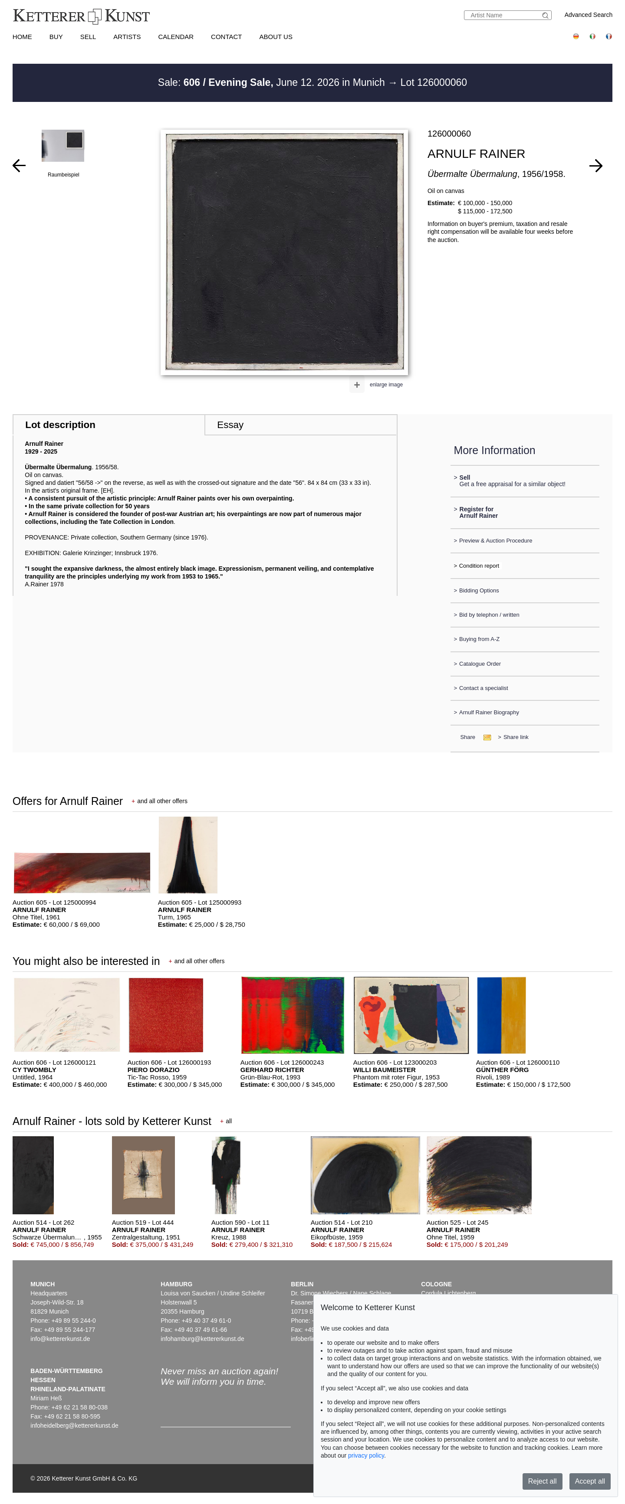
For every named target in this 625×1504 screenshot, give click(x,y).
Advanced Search (589, 14)
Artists (127, 36)
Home (22, 36)
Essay (230, 424)
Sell (88, 36)
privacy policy (366, 1455)
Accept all (590, 1481)
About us (276, 36)
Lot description (60, 424)
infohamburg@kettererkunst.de (202, 1338)
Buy (56, 36)
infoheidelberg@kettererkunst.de (74, 1425)
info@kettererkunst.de (60, 1338)
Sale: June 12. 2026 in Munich (273, 82)
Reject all (542, 1481)
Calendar (176, 36)
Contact (226, 36)
